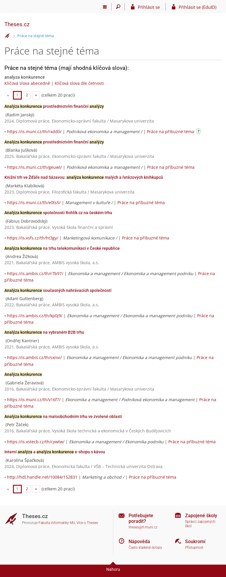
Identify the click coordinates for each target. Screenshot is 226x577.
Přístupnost (194, 547)
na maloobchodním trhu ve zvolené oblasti (63, 416)
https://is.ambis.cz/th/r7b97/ (35, 273)
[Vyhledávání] (118, 7)
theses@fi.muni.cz (143, 527)
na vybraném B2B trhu (44, 332)
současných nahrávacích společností (58, 290)
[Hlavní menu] (105, 7)
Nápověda (139, 541)
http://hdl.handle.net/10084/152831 (42, 477)
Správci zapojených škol (200, 524)
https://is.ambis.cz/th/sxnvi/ (34, 357)
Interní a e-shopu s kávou (54, 451)
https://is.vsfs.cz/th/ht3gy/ (32, 238)
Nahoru (113, 569)
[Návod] (199, 132)
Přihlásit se (149, 7)
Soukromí (195, 541)
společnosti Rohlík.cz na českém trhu (58, 212)
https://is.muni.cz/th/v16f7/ (34, 399)
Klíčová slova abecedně (27, 83)
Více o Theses (87, 523)
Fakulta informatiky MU (57, 523)
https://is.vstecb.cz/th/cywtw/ (35, 441)
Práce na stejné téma (35, 35)
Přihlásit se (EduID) (197, 7)
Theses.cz (16, 24)
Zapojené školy (201, 515)
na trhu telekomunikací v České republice (62, 248)
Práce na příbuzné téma (170, 131)
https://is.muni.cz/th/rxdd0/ (34, 131)
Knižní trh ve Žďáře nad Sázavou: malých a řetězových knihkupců (83, 177)
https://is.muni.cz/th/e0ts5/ (34, 202)
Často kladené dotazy (145, 547)
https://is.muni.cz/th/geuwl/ (34, 167)
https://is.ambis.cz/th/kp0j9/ (34, 315)
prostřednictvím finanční (54, 106)
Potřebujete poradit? (141, 518)
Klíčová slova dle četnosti (79, 83)
